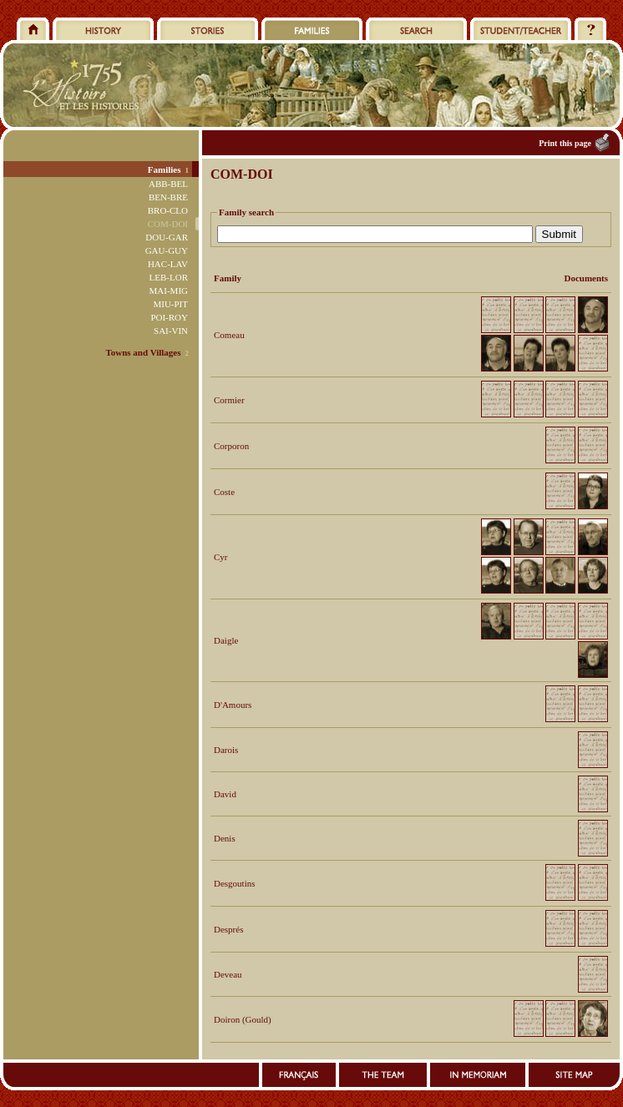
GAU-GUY (166, 250)
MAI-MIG (168, 291)
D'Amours (232, 705)
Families (164, 169)
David (225, 794)
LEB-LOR (168, 277)
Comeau (229, 335)
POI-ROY (169, 317)
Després (228, 929)
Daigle (226, 640)
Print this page (565, 143)
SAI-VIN (171, 331)
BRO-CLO (168, 210)
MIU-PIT (170, 304)
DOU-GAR (166, 237)
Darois (226, 750)
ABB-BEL (168, 184)
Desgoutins (235, 883)
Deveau (228, 974)
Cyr (221, 557)
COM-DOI (168, 224)
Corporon (231, 446)
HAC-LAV (168, 264)
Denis (225, 838)
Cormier (229, 400)
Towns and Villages (142, 352)
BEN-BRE (168, 197)
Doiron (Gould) (242, 1019)
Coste (224, 492)
